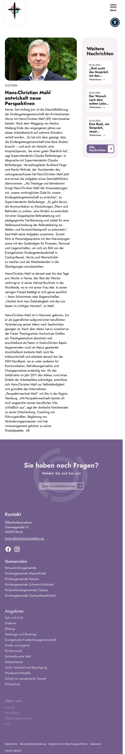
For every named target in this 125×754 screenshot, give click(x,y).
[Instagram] (17, 550)
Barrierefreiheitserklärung (33, 744)
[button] (115, 22)
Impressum (95, 744)
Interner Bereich (13, 750)
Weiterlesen (97, 79)
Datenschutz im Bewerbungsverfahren (68, 744)
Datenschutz (11, 744)
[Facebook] (8, 550)
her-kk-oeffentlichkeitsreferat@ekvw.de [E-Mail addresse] (24, 540)
